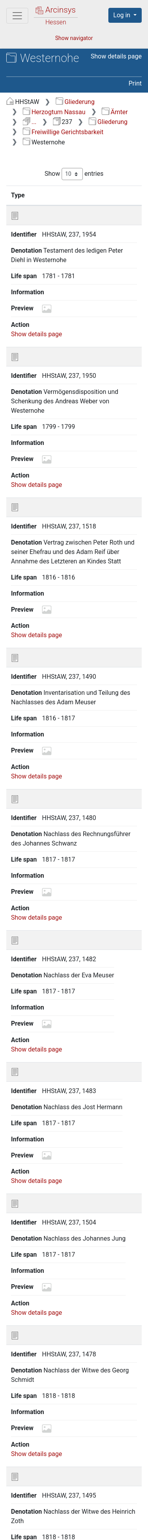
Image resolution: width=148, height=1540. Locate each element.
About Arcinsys (47, 1521)
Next (114, 1472)
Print (135, 83)
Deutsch (46, 1506)
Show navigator (74, 38)
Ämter (115, 112)
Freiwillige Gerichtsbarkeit (63, 132)
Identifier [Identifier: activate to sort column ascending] (70, 195)
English (17, 1506)
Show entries (73, 174)
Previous (39, 1472)
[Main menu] (17, 16)
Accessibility (43, 1529)
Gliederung (75, 102)
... (30, 122)
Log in (122, 15)
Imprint (92, 1529)
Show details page (116, 56)
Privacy (100, 1521)
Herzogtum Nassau (54, 112)
